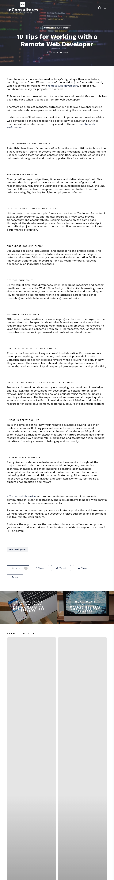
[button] (105, 7)
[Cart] (99, 8)
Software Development (56, 28)
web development (17, 549)
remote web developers (63, 85)
